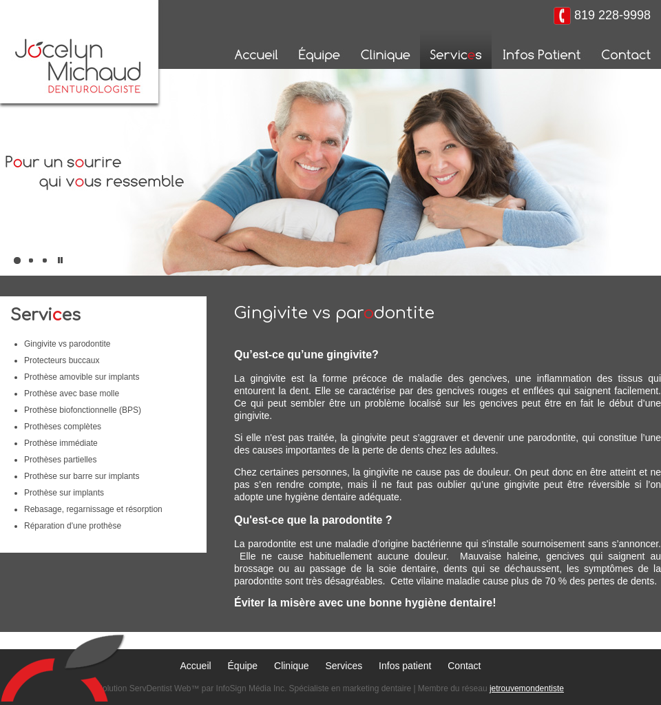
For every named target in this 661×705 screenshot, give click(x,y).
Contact (464, 665)
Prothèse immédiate (61, 443)
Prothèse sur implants (64, 493)
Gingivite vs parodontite (67, 344)
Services (344, 665)
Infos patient (405, 665)
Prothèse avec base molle (71, 393)
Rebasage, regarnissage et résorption (93, 509)
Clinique (291, 665)
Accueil (195, 665)
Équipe (243, 665)
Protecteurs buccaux (61, 360)
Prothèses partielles (60, 459)
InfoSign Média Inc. (251, 688)
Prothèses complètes (62, 426)
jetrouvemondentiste (527, 688)
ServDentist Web (160, 688)
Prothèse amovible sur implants (81, 377)
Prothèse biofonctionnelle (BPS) (82, 410)
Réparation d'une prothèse (72, 526)
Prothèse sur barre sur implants (81, 476)
